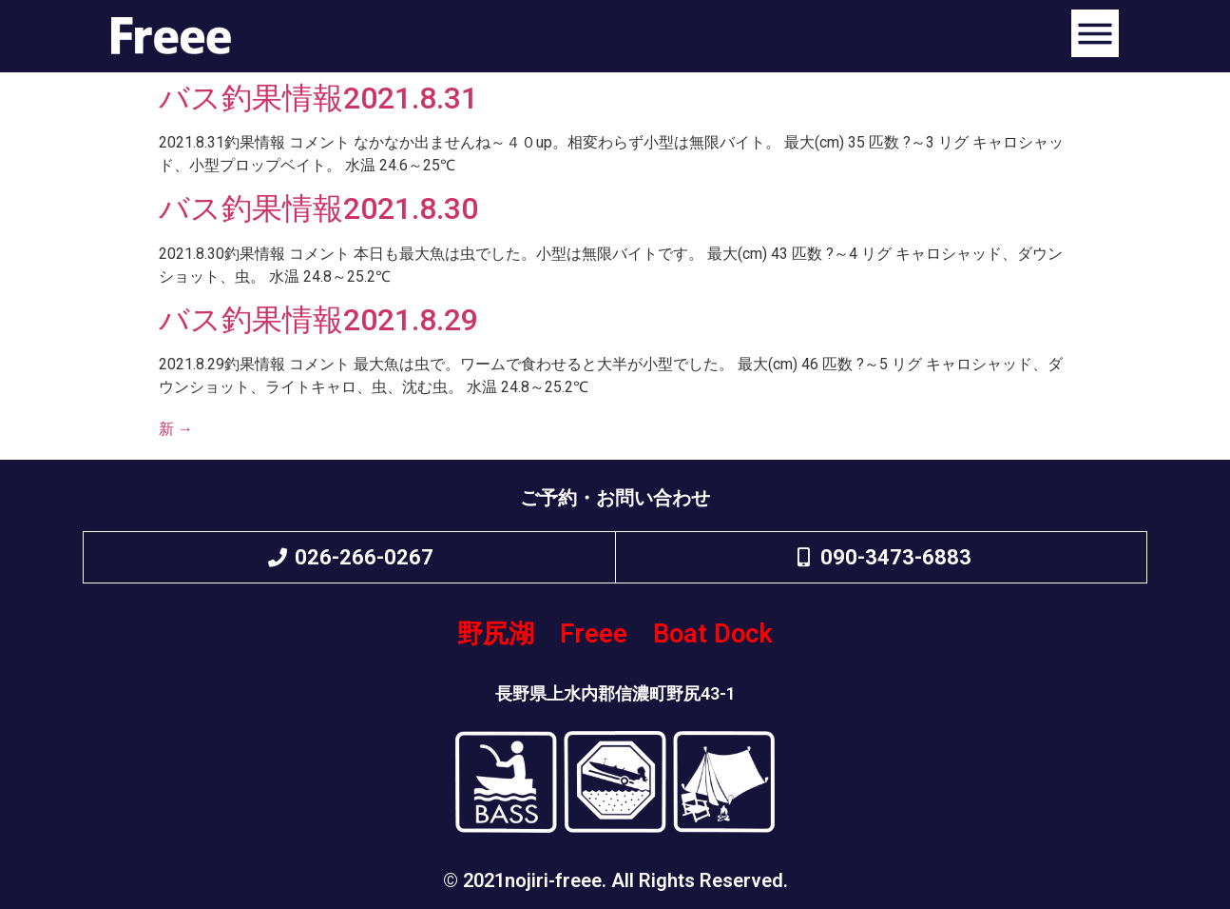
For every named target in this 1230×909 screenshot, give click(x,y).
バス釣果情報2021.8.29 (318, 320)
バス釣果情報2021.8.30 (318, 208)
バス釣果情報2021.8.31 (318, 98)
